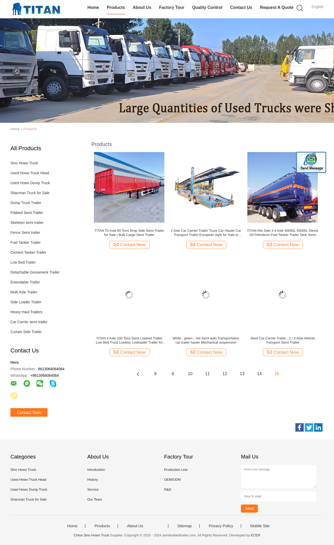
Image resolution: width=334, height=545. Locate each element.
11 (207, 374)
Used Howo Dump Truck (30, 183)
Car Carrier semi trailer (28, 322)
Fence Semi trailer (25, 232)
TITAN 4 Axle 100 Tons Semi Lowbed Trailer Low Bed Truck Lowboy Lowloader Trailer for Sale (129, 340)
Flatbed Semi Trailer (26, 213)
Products (116, 7)
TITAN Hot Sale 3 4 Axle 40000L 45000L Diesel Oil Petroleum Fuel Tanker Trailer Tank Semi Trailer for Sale (282, 233)
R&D (167, 489)
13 (242, 374)
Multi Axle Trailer (23, 292)
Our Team (94, 499)
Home (93, 7)
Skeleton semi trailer (27, 223)
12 (225, 374)
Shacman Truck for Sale (29, 193)
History (92, 480)
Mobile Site (260, 526)
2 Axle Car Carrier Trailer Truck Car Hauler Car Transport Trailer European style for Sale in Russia (206, 233)
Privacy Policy (221, 526)
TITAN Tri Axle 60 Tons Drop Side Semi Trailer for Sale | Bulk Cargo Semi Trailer (129, 233)
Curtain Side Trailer (26, 332)
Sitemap (184, 526)
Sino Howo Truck (24, 163)
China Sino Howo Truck (91, 535)
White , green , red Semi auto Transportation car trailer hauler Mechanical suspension (205, 340)
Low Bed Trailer (23, 262)
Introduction (96, 470)
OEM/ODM (172, 480)
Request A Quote (277, 7)
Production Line (176, 470)
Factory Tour (171, 7)
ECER (255, 535)
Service (92, 489)
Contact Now (29, 412)
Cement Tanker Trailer (28, 252)
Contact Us (241, 7)
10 (190, 374)
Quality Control (207, 7)
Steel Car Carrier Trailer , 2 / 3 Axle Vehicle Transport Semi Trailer (282, 340)
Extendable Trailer (25, 282)
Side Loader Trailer (25, 302)
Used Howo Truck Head (29, 173)
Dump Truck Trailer (25, 203)
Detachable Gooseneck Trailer (34, 272)
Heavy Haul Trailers (26, 312)
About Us (142, 7)
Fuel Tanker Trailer (25, 242)
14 (259, 374)
